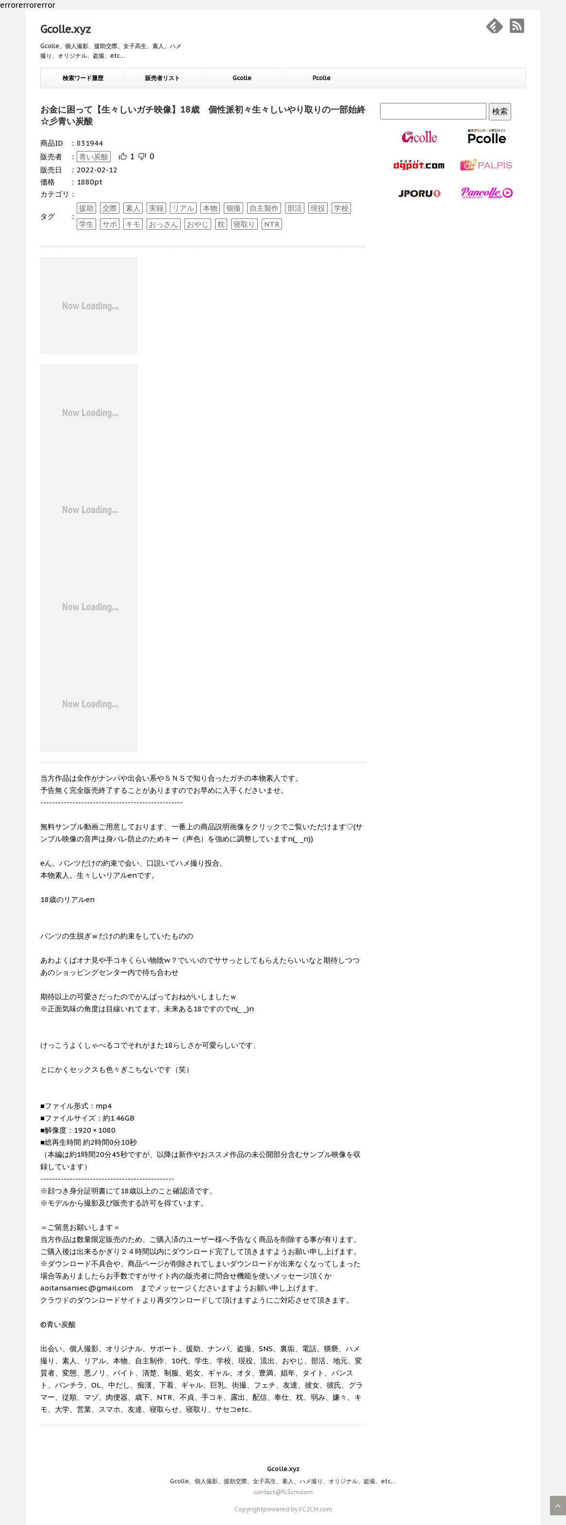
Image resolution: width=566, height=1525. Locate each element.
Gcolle (242, 78)
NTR (272, 224)
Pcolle (322, 78)
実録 (156, 208)
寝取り (244, 224)
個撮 (233, 208)
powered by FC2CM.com (297, 1509)
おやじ (198, 224)
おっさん (163, 224)
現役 (318, 208)
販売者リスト (162, 78)
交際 (109, 208)
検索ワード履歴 (83, 78)
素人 (133, 208)
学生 (86, 224)
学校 (341, 208)
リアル (183, 208)
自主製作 (264, 208)
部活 (294, 208)
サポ (109, 224)
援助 (86, 208)
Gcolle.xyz (65, 29)
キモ (133, 224)
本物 (210, 208)
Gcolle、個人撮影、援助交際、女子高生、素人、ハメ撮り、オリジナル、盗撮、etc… (283, 1481)
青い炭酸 (93, 156)
